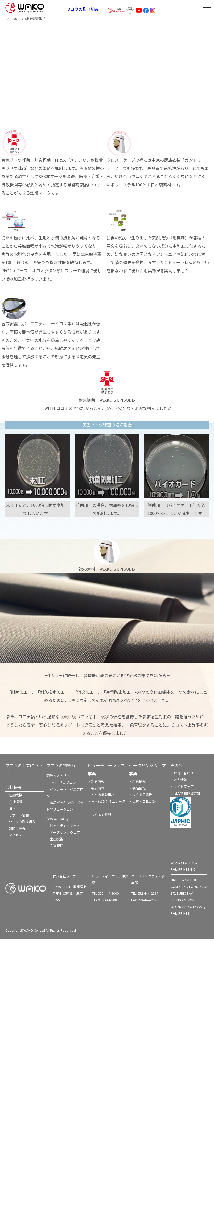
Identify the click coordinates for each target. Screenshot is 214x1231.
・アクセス (13, 835)
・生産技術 (54, 838)
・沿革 (10, 808)
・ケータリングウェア (63, 832)
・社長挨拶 (13, 794)
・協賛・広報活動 (142, 801)
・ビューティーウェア (63, 825)
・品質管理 (54, 845)
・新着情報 (96, 781)
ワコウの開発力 (60, 765)
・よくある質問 (99, 814)
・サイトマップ (182, 786)
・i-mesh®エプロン (61, 782)
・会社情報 (13, 801)
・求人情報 (178, 779)
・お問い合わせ (182, 773)
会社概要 (13, 787)
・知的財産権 (15, 828)
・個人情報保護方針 (185, 793)
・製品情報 (96, 787)
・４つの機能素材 (101, 794)
